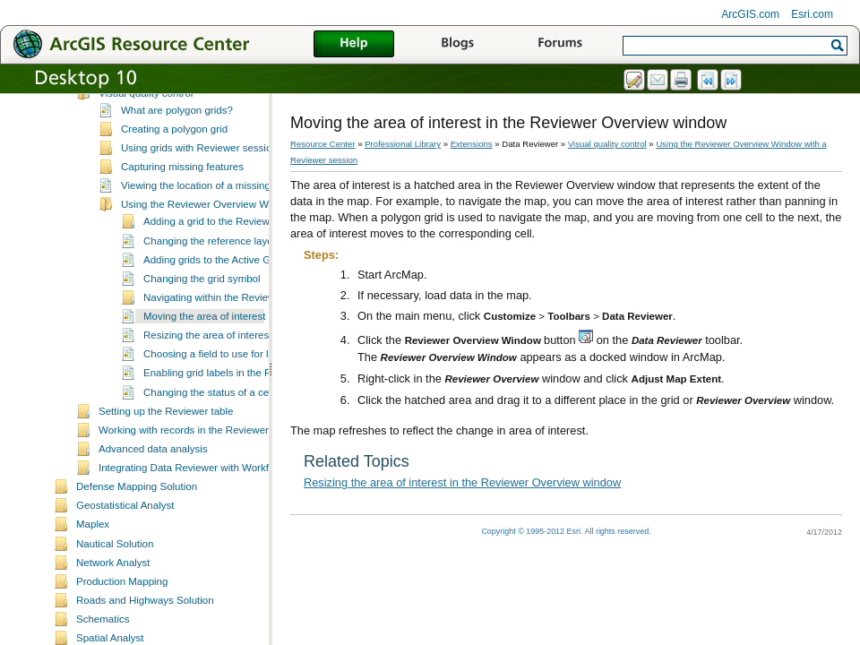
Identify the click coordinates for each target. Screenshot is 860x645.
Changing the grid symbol (202, 313)
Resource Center (323, 144)
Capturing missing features (182, 201)
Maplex (92, 559)
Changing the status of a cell (208, 427)
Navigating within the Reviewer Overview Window (256, 332)
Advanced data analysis (153, 483)
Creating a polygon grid (174, 164)
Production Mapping (122, 616)
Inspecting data (133, 108)
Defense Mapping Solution (136, 521)
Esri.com (812, 14)
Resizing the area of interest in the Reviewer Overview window (462, 482)
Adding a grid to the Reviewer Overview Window (253, 256)
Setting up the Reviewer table (166, 446)
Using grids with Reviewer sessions (201, 182)
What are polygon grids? (177, 145)
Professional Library (403, 144)
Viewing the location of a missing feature (213, 220)
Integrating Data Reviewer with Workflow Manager (213, 502)
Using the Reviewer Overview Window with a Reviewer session (265, 239)
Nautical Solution (114, 578)
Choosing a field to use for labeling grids (235, 388)
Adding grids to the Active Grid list (220, 294)
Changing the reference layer (210, 276)
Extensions (472, 144)
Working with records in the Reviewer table (196, 465)
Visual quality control (146, 128)
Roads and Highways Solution (145, 635)
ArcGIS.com (750, 14)
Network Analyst (113, 597)
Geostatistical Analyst (125, 540)
